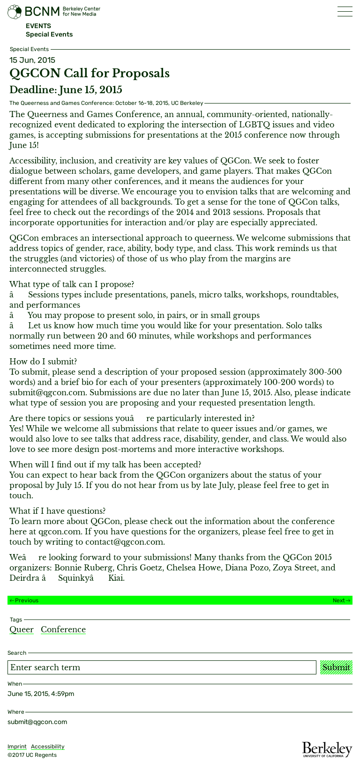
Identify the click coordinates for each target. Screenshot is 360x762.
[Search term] (162, 667)
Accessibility (48, 746)
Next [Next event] (339, 600)
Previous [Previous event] (26, 600)
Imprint (17, 746)
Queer (21, 629)
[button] (345, 11)
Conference (63, 629)
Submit (336, 667)
